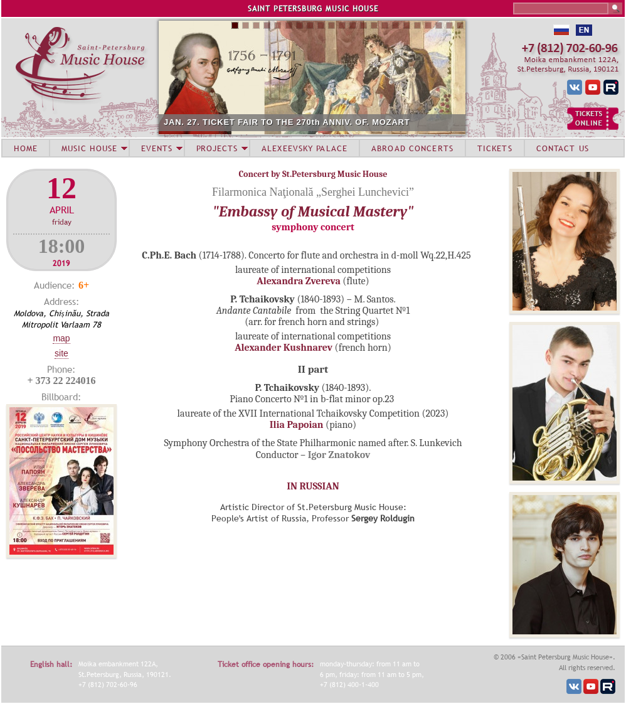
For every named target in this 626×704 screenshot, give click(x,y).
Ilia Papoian (297, 424)
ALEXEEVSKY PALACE (304, 148)
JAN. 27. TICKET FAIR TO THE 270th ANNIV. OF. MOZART (287, 122)
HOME (26, 148)
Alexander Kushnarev (283, 347)
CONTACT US (562, 148)
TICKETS (494, 148)
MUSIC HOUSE (89, 148)
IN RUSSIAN (313, 486)
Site (61, 353)
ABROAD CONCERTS (412, 148)
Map (61, 338)
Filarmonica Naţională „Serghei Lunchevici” (313, 192)
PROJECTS (217, 148)
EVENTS (156, 148)
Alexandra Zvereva (299, 281)
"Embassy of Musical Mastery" (313, 211)
